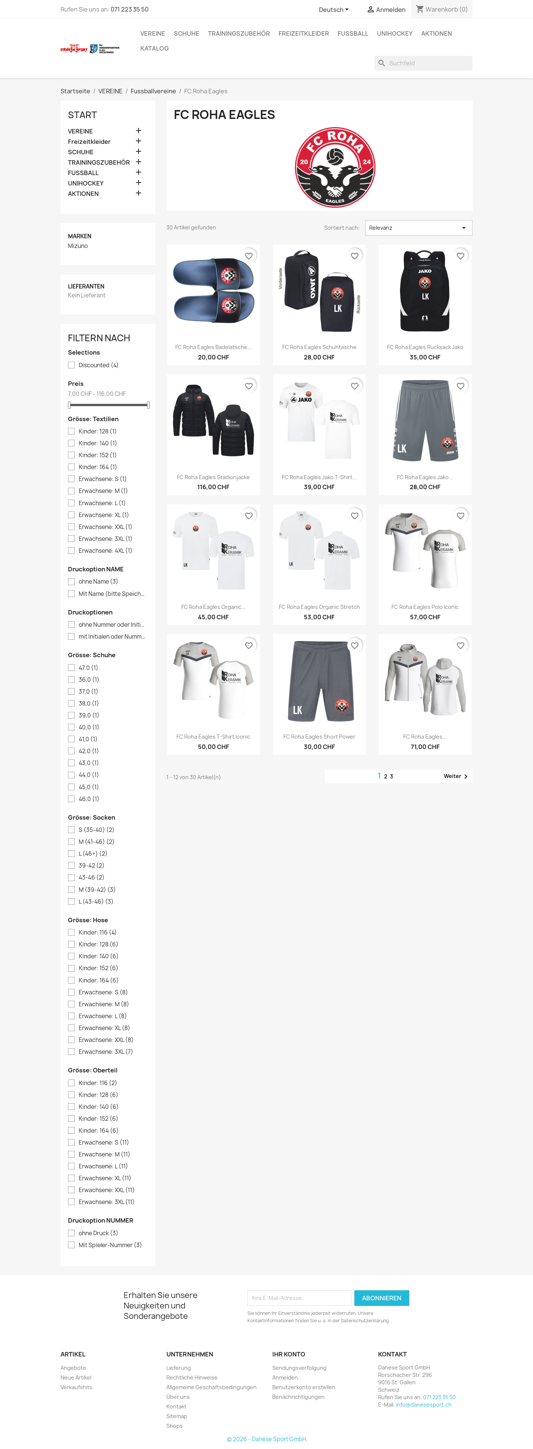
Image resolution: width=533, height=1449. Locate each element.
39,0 (89, 715)
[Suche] (423, 63)
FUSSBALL (353, 33)
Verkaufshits (76, 1387)
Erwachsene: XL (104, 515)
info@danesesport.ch (424, 1404)
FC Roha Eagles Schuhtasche (319, 347)
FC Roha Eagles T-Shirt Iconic (213, 736)
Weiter (457, 776)
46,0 (89, 799)
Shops (174, 1425)
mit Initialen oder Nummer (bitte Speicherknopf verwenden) (113, 636)
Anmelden (285, 1377)
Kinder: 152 (98, 455)
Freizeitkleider (304, 33)
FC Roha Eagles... (425, 736)
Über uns (178, 1396)
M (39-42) (97, 890)
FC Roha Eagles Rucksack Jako (425, 347)
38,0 (89, 703)
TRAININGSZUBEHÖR (239, 33)
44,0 (89, 775)
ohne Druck (98, 1233)
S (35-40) (97, 830)
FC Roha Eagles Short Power (319, 736)
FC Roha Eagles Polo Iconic (425, 606)
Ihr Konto (288, 1354)
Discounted (99, 365)
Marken (79, 236)
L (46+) (93, 854)
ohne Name (98, 581)
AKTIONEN (436, 33)
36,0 (89, 680)
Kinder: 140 (98, 443)
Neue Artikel (76, 1377)
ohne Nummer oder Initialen (113, 625)
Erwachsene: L (102, 503)
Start (82, 115)
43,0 (89, 763)
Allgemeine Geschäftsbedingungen (211, 1387)
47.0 (88, 668)
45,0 (89, 787)
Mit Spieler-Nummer (110, 1245)
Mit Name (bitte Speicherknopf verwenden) (113, 594)
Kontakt (176, 1406)
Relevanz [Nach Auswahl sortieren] (418, 227)
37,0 (88, 692)
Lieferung (178, 1367)
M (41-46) (97, 842)
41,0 (88, 739)
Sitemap (176, 1416)
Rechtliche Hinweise (192, 1377)
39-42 (92, 865)
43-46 (92, 877)
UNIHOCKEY (395, 33)
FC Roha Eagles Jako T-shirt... (319, 477)
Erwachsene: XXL (106, 527)
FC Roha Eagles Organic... (213, 606)
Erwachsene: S (103, 479)
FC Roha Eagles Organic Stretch (319, 606)
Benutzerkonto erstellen (303, 1387)
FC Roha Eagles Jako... (425, 477)
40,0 (89, 727)
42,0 (89, 751)
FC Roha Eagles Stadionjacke (213, 477)
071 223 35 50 (130, 9)
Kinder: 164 (98, 467)
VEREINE (152, 33)
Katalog (154, 48)
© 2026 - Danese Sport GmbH (266, 1439)
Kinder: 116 (98, 932)
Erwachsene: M (103, 491)
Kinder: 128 (98, 431)
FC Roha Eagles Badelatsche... (213, 347)
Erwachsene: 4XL (106, 551)
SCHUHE (186, 33)
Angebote (73, 1367)
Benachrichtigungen (298, 1396)
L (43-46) (96, 902)
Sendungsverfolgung (299, 1367)
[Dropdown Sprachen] (335, 10)
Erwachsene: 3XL (106, 539)
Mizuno (78, 246)
